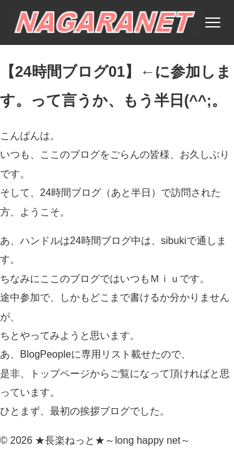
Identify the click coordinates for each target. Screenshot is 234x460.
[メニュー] (213, 22)
